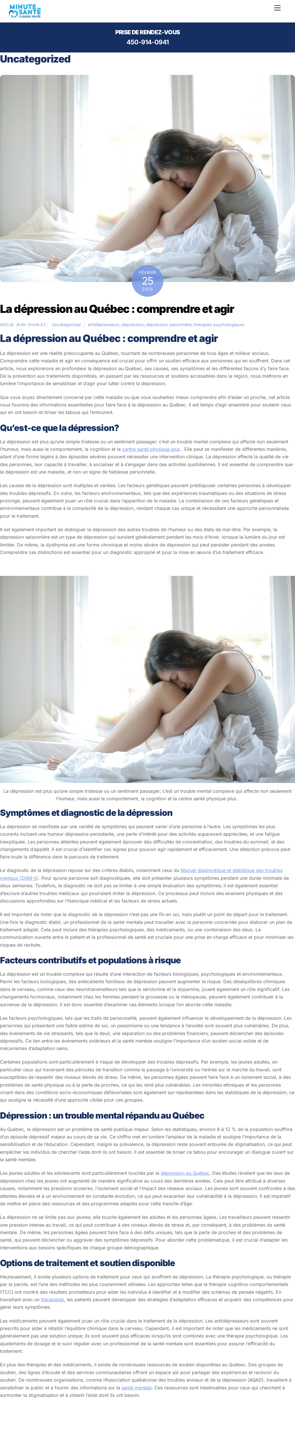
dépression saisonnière (169, 324)
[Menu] (277, 8)
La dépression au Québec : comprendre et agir (117, 308)
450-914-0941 (147, 42)
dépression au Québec (185, 1173)
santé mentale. (137, 1388)
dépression (133, 324)
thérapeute (52, 1299)
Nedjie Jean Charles (23, 324)
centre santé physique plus (151, 449)
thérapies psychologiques (219, 324)
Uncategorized (66, 324)
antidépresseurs (104, 324)
